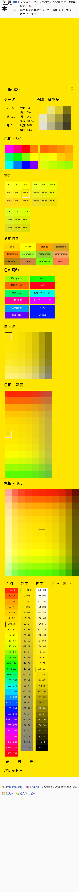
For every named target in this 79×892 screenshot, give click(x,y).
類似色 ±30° (17, 278)
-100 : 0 (26, 747)
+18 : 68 (42, 635)
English (32, 787)
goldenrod (61, 246)
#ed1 (44, 200)
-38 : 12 (41, 730)
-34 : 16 (41, 725)
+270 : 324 (11, 742)
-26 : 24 (41, 714)
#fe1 (17, 192)
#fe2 (9, 192)
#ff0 (25, 184)
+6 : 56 (41, 652)
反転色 (42, 314)
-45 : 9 (11, 590)
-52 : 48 (26, 680)
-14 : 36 (41, 697)
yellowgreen (44, 254)
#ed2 (36, 200)
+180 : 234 (11, 708)
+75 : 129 (11, 669)
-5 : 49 (11, 612)
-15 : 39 (11, 601)
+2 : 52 (41, 663)
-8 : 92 (26, 612)
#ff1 (17, 184)
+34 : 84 (42, 612)
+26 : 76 (42, 624)
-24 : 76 (26, 635)
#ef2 (36, 184)
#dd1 (17, 227)
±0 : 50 (41, 669)
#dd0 (25, 227)
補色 (42, 308)
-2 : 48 (42, 674)
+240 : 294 (11, 730)
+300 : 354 (11, 753)
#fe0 (25, 192)
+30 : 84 (12, 652)
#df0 (25, 211)
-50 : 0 (42, 747)
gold (12, 246)
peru (28, 261)
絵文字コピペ (26, 793)
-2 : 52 (11, 618)
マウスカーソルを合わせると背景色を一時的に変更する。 (48, 4)
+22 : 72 (42, 629)
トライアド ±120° (42, 293)
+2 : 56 (11, 629)
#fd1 (17, 200)
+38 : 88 (42, 607)
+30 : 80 (42, 618)
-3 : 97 (26, 601)
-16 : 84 (26, 624)
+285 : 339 (11, 747)
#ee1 (44, 192)
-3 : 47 (42, 680)
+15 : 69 (12, 646)
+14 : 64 (42, 640)
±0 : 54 (11, 624)
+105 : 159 (11, 680)
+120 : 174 (11, 686)
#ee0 (52, 192)
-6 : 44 (42, 686)
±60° (42, 278)
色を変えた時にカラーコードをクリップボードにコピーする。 (48, 12)
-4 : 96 (26, 607)
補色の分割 (16, 308)
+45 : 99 (12, 657)
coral (60, 261)
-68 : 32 (26, 702)
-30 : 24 (11, 595)
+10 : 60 (42, 646)
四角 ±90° (17, 293)
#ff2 (9, 184)
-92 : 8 (26, 736)
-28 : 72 (26, 640)
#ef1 (44, 184)
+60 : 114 (11, 663)
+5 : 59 (11, 635)
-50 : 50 (26, 674)
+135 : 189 (11, 691)
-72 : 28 (26, 708)
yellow (28, 246)
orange (44, 246)
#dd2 (9, 227)
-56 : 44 (26, 686)
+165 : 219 (11, 702)
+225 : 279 (11, 725)
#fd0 (25, 200)
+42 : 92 (42, 601)
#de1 (17, 219)
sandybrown (61, 254)
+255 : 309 (11, 736)
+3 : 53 (41, 657)
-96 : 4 (26, 742)
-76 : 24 (26, 714)
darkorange (12, 254)
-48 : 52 (26, 669)
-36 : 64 (26, 652)
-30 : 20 (41, 719)
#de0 (25, 219)
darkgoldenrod (12, 261)
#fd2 (9, 200)
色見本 (7, 793)
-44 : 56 (26, 663)
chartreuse (44, 261)
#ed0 (52, 200)
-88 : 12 (26, 730)
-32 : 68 (26, 646)
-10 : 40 (41, 691)
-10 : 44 (11, 607)
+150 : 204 (11, 697)
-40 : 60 (26, 657)
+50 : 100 (41, 590)
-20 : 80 (26, 629)
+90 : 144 (11, 674)
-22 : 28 (41, 708)
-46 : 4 (42, 742)
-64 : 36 (26, 697)
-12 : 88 (26, 618)
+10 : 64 (12, 640)
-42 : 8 (42, 736)
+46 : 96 (42, 595)
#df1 (17, 211)
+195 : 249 (11, 714)
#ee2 (36, 192)
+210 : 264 (11, 719)
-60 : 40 (26, 691)
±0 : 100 (27, 590)
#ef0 (52, 184)
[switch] (16, 2)
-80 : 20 (26, 719)
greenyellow (28, 254)
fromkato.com (12, 787)
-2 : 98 (26, 595)
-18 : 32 (41, 702)
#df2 (9, 211)
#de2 (9, 219)
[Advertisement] (31, 51)
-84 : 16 (26, 725)
